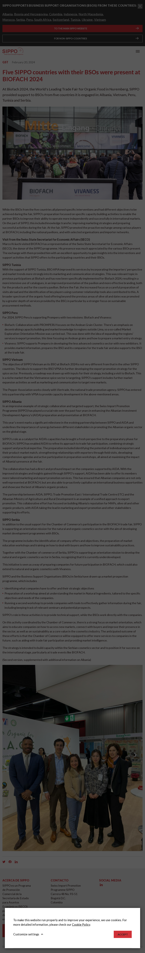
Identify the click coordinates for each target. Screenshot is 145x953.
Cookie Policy (81, 924)
